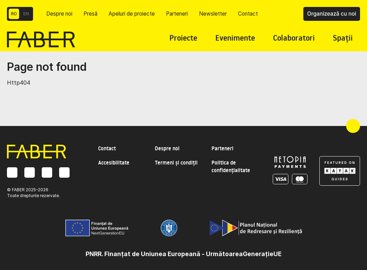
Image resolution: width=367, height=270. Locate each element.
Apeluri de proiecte (132, 13)
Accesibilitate (113, 162)
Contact (248, 13)
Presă (90, 13)
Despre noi (59, 13)
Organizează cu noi (331, 13)
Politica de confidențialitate (231, 166)
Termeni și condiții (176, 162)
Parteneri (177, 13)
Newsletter (213, 13)
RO (14, 13)
